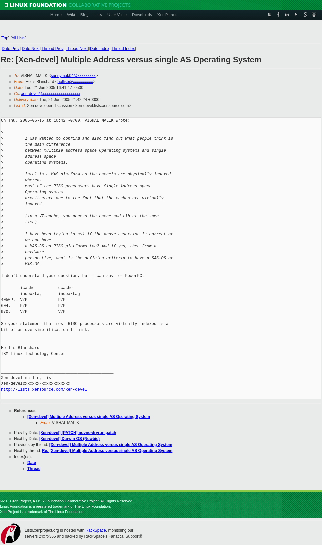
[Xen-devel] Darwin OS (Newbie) (69, 438)
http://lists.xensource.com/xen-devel (44, 389)
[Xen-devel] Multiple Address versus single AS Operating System (88, 416)
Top (5, 38)
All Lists (18, 38)
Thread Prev (52, 48)
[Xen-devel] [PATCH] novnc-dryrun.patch (77, 432)
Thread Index (123, 48)
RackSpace (95, 530)
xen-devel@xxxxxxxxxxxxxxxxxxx (50, 93)
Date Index (99, 48)
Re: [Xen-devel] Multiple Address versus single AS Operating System (107, 450)
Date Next (30, 48)
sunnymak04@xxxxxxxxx (73, 75)
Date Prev (10, 48)
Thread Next (77, 48)
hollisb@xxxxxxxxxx (75, 81)
